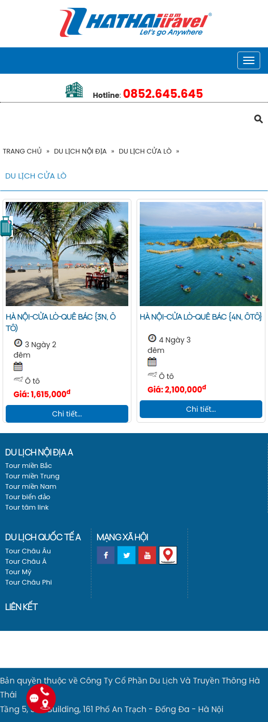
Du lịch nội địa (80, 151)
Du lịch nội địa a (39, 452)
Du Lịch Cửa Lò (145, 151)
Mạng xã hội (122, 537)
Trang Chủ (22, 151)
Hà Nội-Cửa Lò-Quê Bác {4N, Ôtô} (201, 316)
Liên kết (21, 607)
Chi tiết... (67, 414)
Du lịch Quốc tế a (43, 537)
